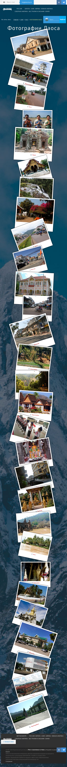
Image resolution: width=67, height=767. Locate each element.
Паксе (33, 695)
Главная (15, 19)
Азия (21, 19)
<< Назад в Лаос (8, 742)
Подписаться (27, 2)
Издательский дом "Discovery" (7, 10)
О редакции (9, 761)
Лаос (26, 19)
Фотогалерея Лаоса (36, 19)
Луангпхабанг (35, 725)
